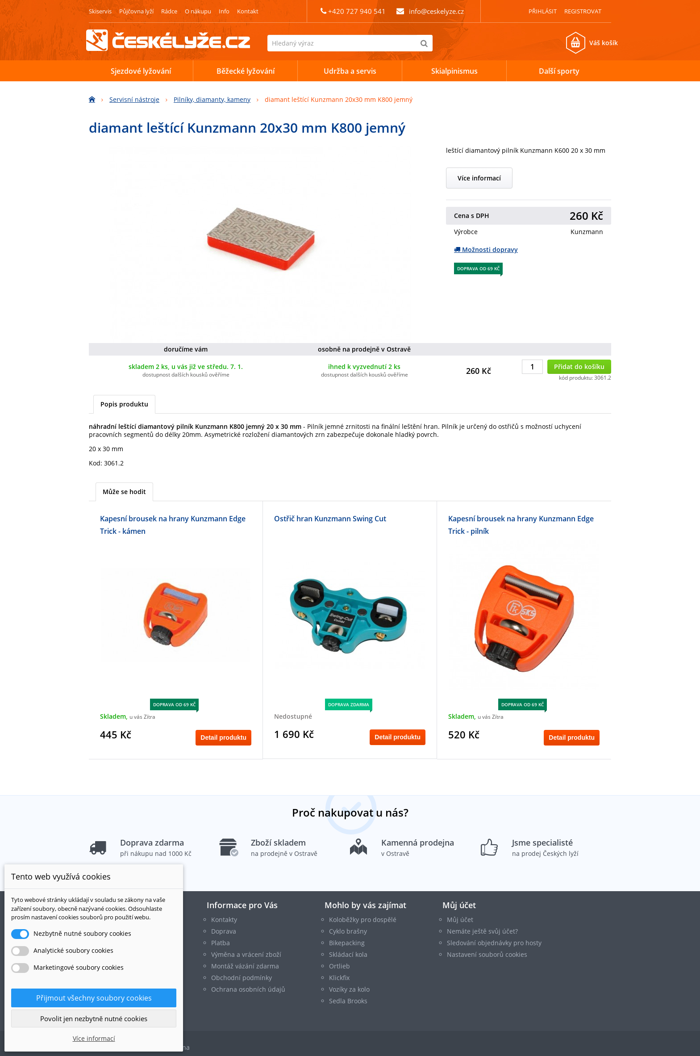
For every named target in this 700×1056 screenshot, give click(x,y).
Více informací (479, 178)
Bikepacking (347, 943)
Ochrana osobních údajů (248, 989)
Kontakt (247, 11)
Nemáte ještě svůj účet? (482, 931)
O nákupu (198, 11)
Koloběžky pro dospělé (362, 919)
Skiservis (100, 11)
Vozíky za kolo (349, 989)
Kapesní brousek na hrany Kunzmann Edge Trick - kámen (173, 525)
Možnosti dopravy (486, 249)
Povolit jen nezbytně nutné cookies (93, 1018)
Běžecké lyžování (246, 71)
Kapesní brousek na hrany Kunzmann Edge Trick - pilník (521, 525)
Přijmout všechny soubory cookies (94, 998)
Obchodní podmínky (241, 977)
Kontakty (224, 919)
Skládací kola (348, 954)
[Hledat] (424, 43)
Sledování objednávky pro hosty (494, 943)
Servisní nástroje (134, 99)
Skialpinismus (454, 71)
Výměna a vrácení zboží (246, 954)
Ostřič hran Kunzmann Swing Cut (330, 519)
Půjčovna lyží (136, 11)
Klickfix (339, 977)
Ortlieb (339, 966)
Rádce (169, 11)
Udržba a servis (350, 71)
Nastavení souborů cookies (487, 954)
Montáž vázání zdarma (245, 966)
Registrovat (582, 11)
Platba (220, 943)
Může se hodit (124, 491)
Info (224, 11)
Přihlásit (543, 11)
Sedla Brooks (348, 1001)
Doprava (223, 931)
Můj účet (459, 905)
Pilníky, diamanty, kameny (212, 99)
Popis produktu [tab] (124, 404)
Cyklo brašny (348, 931)
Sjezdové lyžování (141, 71)
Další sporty (559, 71)
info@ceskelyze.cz (436, 11)
